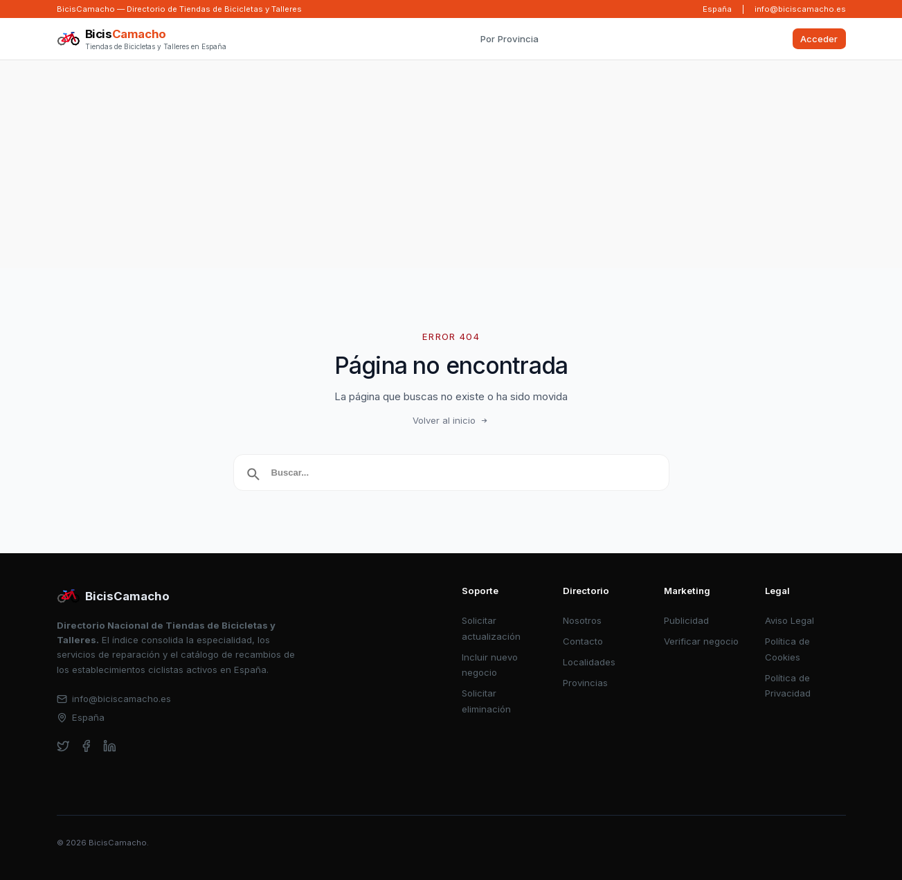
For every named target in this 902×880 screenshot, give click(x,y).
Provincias (585, 682)
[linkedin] (109, 746)
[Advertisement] (451, 164)
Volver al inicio (451, 420)
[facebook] (86, 746)
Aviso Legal (789, 620)
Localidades (589, 661)
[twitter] (63, 746)
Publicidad (686, 620)
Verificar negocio (701, 641)
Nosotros (582, 620)
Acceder (819, 38)
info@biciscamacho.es (800, 9)
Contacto (583, 641)
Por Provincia (509, 38)
